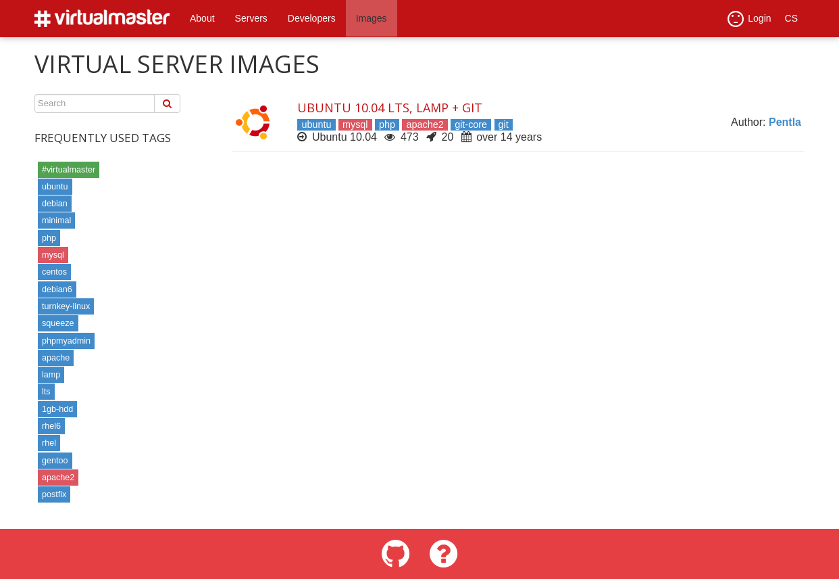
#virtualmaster (68, 170)
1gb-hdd (57, 409)
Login (749, 19)
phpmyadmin (66, 341)
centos (54, 272)
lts (46, 391)
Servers (251, 18)
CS (791, 18)
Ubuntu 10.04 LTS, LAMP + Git (389, 107)
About (202, 18)
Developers (312, 18)
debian (55, 203)
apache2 (58, 477)
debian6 (57, 289)
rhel (49, 443)
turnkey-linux (66, 306)
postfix (54, 494)
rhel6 (51, 426)
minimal (56, 220)
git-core (471, 124)
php (49, 238)
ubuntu (55, 186)
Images (371, 18)
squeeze (58, 323)
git (504, 124)
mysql (53, 255)
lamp (51, 374)
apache (56, 358)
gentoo (55, 460)
